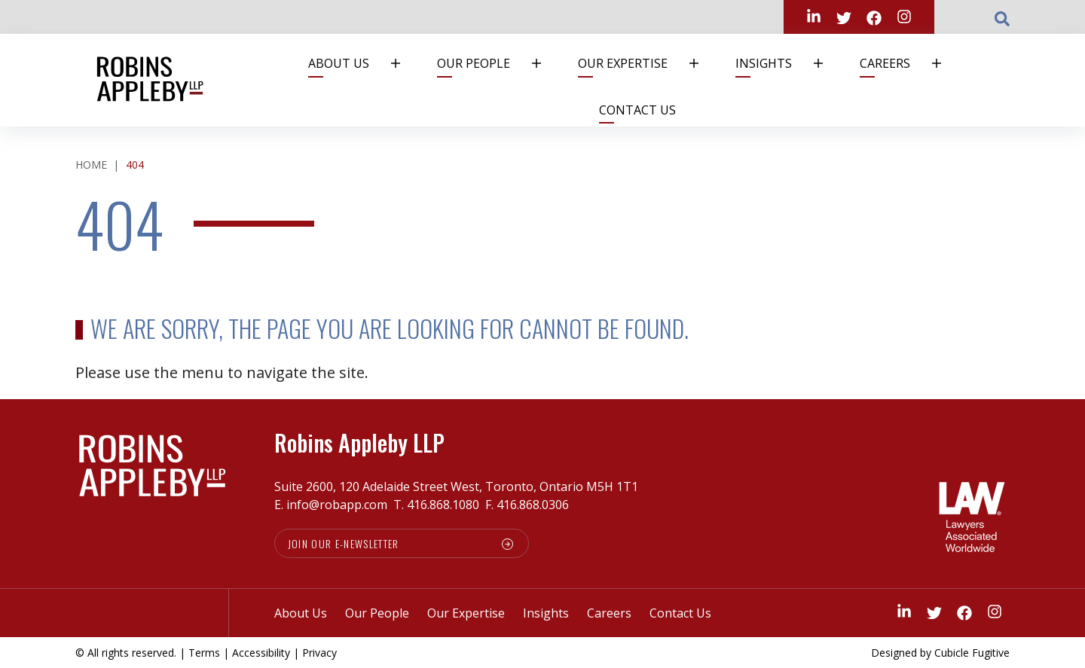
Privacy (319, 652)
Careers (909, 63)
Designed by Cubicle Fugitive (940, 652)
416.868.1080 (443, 504)
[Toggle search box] (1002, 18)
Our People (498, 63)
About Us (363, 63)
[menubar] (632, 80)
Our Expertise (647, 63)
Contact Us (637, 110)
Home (91, 164)
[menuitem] (361, 63)
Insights (788, 63)
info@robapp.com (336, 504)
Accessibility (261, 652)
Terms (204, 652)
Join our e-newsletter (344, 543)
